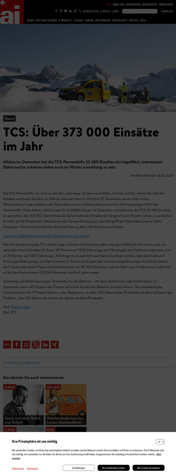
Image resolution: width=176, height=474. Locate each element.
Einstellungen (78, 468)
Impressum (32, 468)
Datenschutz (18, 468)
